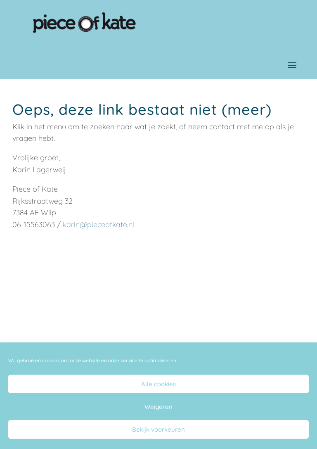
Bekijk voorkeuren (158, 429)
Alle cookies (158, 384)
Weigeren (158, 407)
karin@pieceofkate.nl (98, 224)
